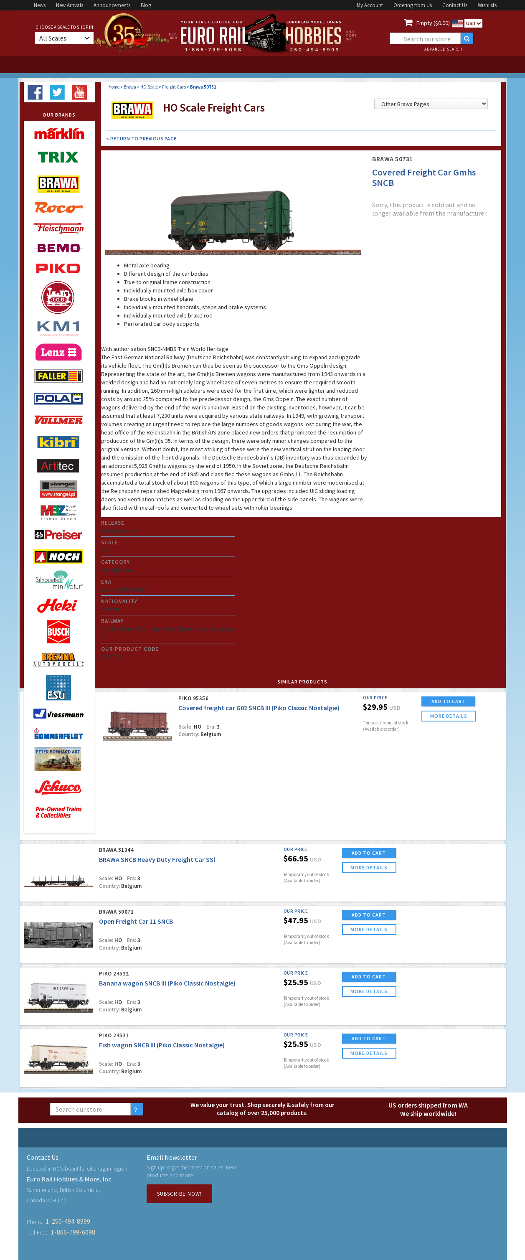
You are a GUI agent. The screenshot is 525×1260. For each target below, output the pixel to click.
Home (114, 87)
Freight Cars (174, 87)
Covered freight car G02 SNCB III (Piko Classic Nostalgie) (259, 708)
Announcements (112, 5)
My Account (370, 5)
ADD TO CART (448, 701)
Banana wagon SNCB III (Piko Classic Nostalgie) (167, 983)
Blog (146, 5)
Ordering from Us (412, 5)
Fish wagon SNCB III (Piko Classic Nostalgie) (162, 1045)
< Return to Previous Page (141, 138)
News (40, 5)
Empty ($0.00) (433, 23)
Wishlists (487, 5)
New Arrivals (69, 5)
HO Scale (149, 87)
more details (448, 716)
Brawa (130, 87)
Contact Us (454, 5)
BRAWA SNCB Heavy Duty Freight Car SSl (157, 859)
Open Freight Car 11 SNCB (136, 921)
